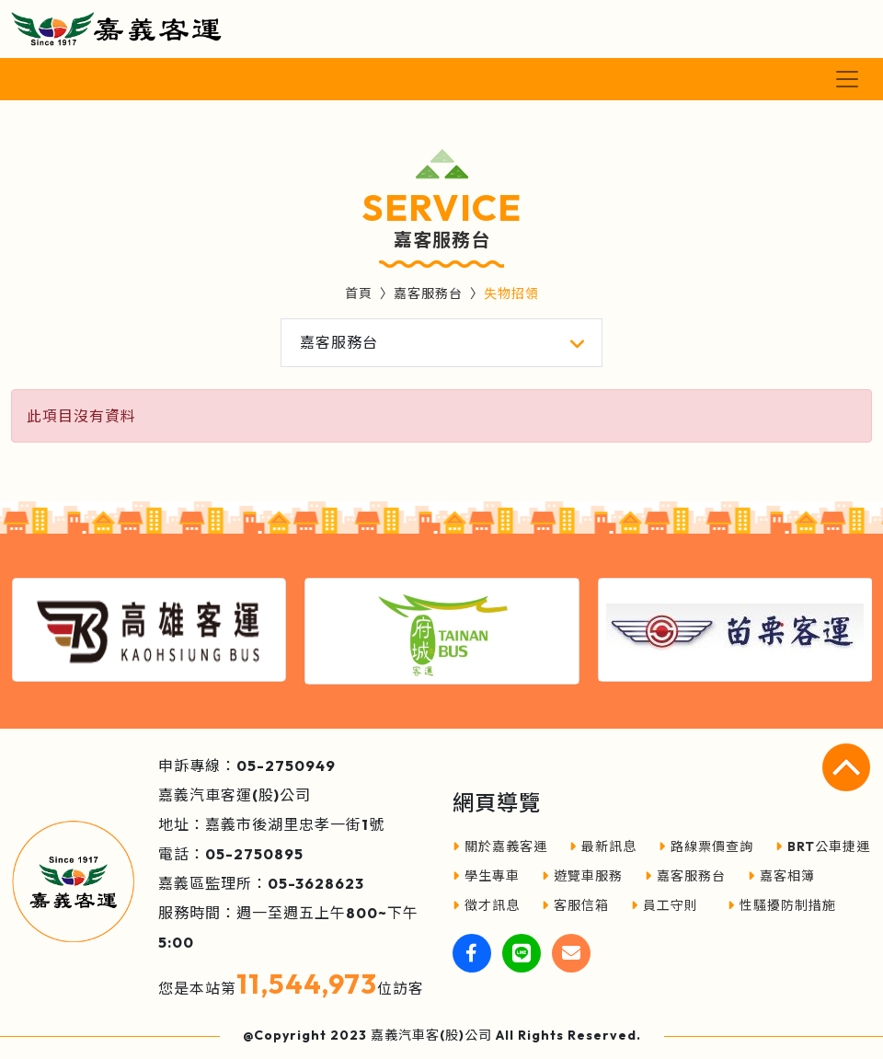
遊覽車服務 (582, 876)
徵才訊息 (486, 905)
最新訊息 (602, 846)
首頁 (359, 293)
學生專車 (486, 876)
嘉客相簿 (781, 876)
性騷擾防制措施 (782, 905)
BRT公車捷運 (822, 846)
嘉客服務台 (428, 293)
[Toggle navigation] (847, 79)
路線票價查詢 (706, 846)
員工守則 (664, 905)
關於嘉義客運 (500, 846)
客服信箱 (575, 905)
